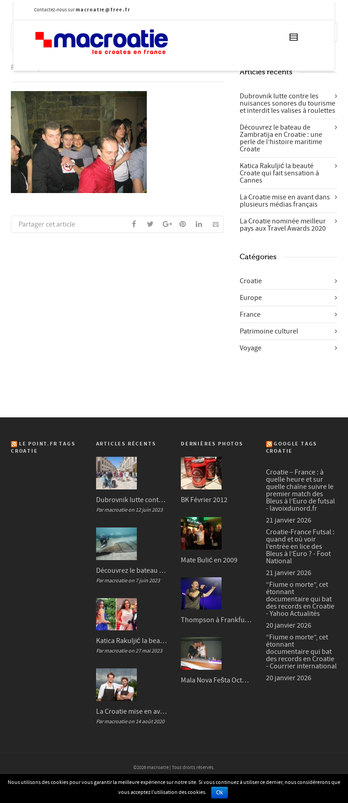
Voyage (250, 348)
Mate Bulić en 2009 (209, 560)
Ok (219, 792)
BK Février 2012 (204, 499)
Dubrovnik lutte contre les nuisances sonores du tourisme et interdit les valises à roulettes (287, 103)
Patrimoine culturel (269, 331)
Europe (251, 297)
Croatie (251, 280)
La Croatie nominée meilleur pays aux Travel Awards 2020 (283, 225)
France (250, 314)
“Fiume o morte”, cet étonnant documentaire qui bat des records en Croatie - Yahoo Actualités (300, 599)
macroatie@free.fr (103, 9)
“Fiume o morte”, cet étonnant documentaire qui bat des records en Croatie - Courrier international (301, 652)
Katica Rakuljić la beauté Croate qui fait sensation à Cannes (279, 173)
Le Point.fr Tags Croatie (43, 447)
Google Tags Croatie (292, 447)
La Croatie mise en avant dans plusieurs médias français (285, 201)
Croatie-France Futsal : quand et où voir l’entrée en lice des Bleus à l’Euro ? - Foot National (300, 546)
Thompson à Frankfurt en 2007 (216, 620)
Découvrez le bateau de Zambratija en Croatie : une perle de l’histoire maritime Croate (281, 138)
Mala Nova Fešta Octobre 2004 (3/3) (216, 680)
